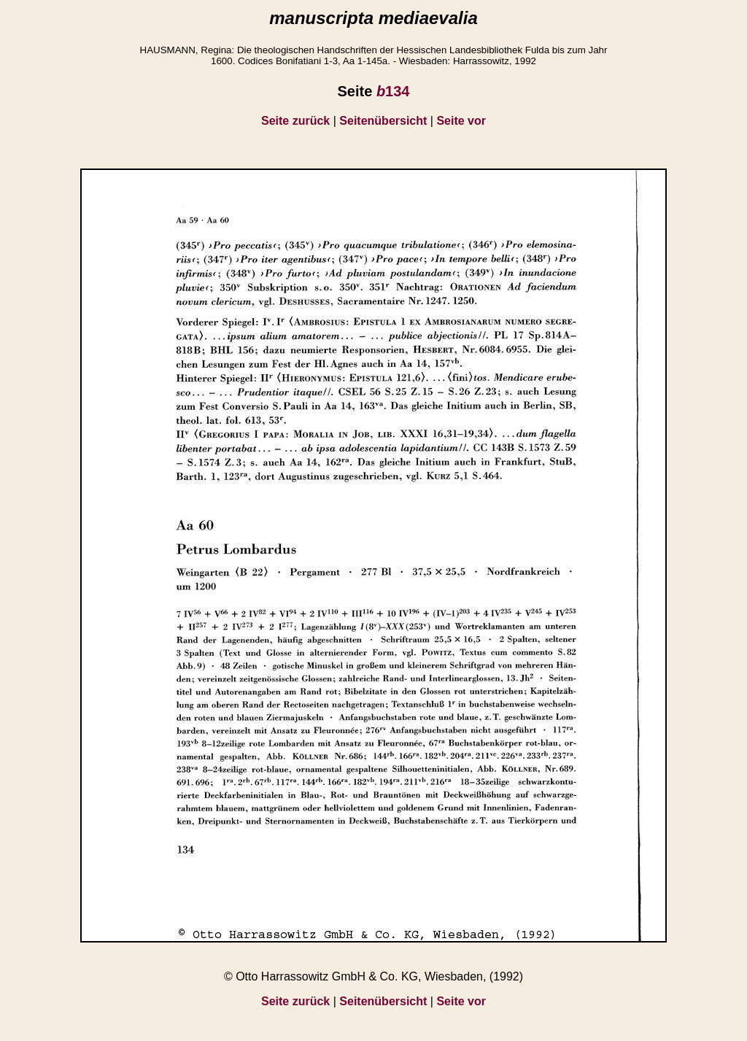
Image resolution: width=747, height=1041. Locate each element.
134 (393, 91)
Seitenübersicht (383, 121)
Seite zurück (295, 121)
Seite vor (461, 121)
